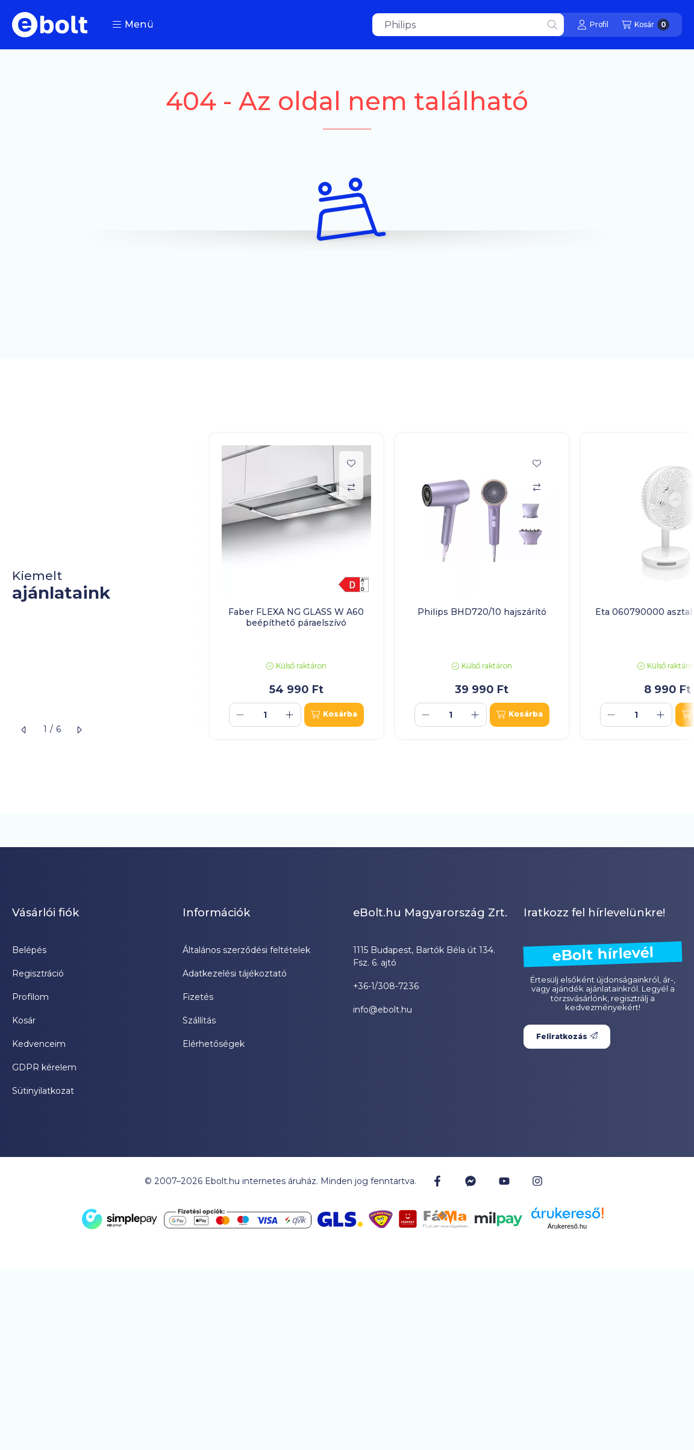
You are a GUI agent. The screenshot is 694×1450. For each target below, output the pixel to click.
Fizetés (198, 997)
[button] (132, 25)
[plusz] (290, 714)
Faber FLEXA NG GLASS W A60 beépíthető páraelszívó (296, 617)
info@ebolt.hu (382, 1009)
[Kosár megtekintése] (645, 25)
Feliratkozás (567, 1036)
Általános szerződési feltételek (246, 950)
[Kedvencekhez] (351, 463)
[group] (446, 586)
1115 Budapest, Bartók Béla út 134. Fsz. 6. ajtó (424, 956)
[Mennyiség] (265, 714)
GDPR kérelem (44, 1067)
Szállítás (199, 1020)
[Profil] (593, 25)
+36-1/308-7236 (386, 986)
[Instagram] (537, 1181)
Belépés (29, 950)
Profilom (30, 997)
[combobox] (468, 25)
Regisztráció (38, 973)
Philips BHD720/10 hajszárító (481, 611)
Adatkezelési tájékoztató (235, 973)
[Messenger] (470, 1181)
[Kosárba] (334, 715)
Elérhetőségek (214, 1043)
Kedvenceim (39, 1043)
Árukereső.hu (567, 1226)
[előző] (24, 730)
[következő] (79, 730)
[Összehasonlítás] (351, 487)
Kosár (24, 1020)
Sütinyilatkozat (43, 1090)
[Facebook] (437, 1181)
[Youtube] (504, 1181)
